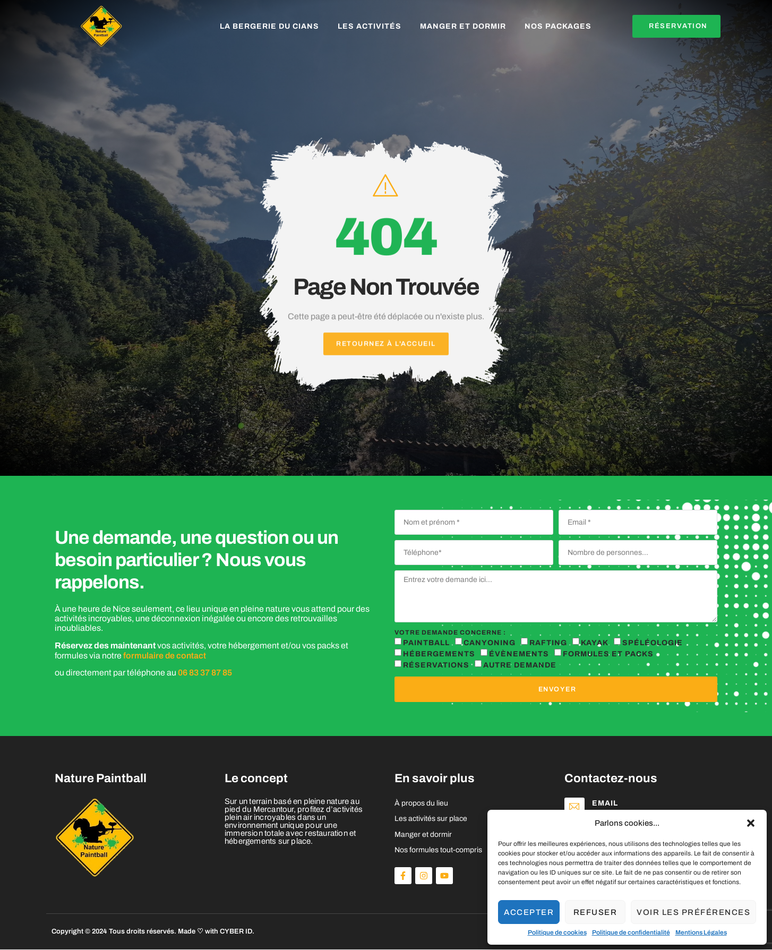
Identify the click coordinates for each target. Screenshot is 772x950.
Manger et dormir (463, 26)
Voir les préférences (693, 912)
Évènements (519, 654)
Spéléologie (652, 643)
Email (607, 804)
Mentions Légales (701, 932)
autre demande (519, 665)
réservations (436, 665)
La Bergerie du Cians (269, 26)
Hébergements (439, 654)
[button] (750, 823)
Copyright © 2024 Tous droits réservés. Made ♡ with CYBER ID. (153, 932)
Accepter (529, 912)
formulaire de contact (164, 655)
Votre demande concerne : (450, 632)
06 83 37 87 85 (205, 673)
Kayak (594, 643)
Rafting (548, 643)
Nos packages (558, 26)
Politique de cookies (557, 932)
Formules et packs (608, 654)
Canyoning (490, 643)
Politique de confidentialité (631, 932)
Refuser (595, 912)
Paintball (426, 643)
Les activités (369, 26)
